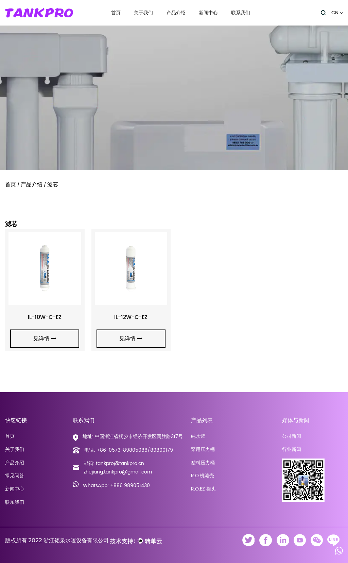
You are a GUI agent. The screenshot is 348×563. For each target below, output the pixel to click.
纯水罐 (198, 436)
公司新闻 (291, 436)
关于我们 (143, 13)
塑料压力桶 (203, 463)
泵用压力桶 (203, 449)
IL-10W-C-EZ (45, 317)
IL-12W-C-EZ (130, 317)
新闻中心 (208, 13)
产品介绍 (176, 13)
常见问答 (14, 476)
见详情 (44, 338)
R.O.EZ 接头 (203, 489)
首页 (116, 13)
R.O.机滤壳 (202, 476)
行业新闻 (291, 449)
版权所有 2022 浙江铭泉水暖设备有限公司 (57, 540)
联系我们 (240, 13)
